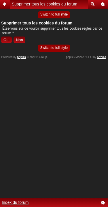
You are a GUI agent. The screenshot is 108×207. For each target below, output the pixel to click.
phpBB (21, 57)
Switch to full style (54, 14)
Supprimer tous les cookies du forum (44, 4)
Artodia (101, 57)
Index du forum (15, 202)
